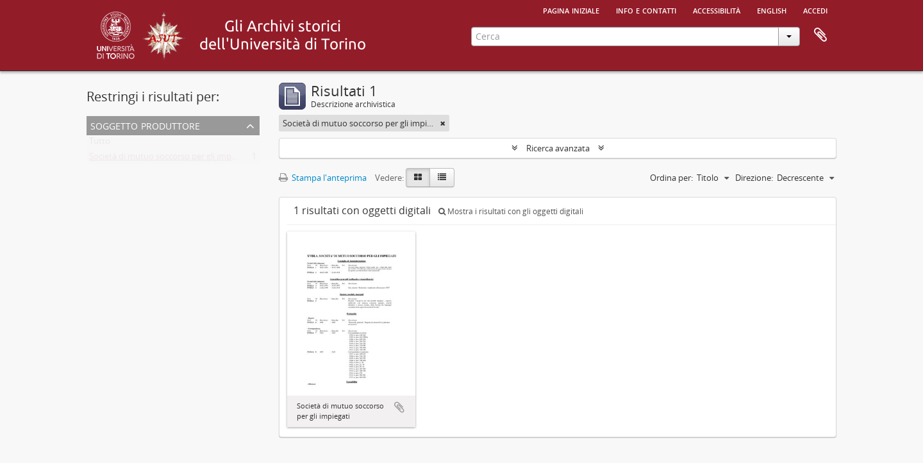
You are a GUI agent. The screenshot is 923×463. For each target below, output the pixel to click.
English (771, 10)
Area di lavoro (820, 35)
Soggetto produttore (145, 124)
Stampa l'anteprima (323, 177)
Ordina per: (671, 177)
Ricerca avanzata (558, 148)
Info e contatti (646, 10)
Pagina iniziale (571, 10)
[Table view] (441, 177)
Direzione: (754, 177)
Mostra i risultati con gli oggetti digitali (510, 211)
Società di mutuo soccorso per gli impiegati (170, 159)
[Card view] (418, 177)
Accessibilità (716, 10)
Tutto (99, 143)
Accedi (815, 10)
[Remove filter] (442, 123)
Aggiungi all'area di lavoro (399, 407)
